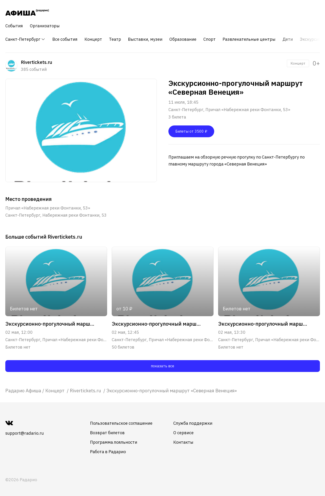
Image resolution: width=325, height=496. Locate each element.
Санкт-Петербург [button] (25, 39)
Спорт (209, 39)
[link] (23, 390)
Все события (64, 39)
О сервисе (183, 432)
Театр (115, 39)
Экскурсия (310, 39)
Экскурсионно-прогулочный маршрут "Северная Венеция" (51, 324)
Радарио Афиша (23, 390)
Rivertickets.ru (86, 390)
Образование (182, 39)
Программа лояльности (113, 442)
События (14, 25)
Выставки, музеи (145, 39)
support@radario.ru (24, 433)
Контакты (183, 442)
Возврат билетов (107, 432)
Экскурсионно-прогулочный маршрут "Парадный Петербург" (157, 324)
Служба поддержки (192, 423)
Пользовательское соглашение (121, 423)
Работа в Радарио (108, 451)
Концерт (93, 39)
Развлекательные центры (249, 39)
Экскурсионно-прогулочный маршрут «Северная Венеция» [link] (171, 390)
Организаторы (45, 25)
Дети (287, 39)
